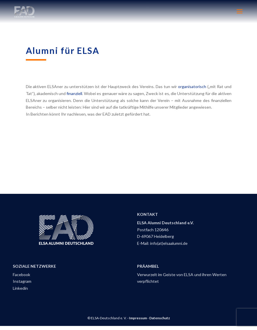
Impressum (138, 318)
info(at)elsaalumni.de (169, 243)
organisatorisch (192, 86)
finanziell (74, 93)
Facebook (21, 274)
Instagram (22, 281)
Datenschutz (159, 318)
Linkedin (20, 288)
